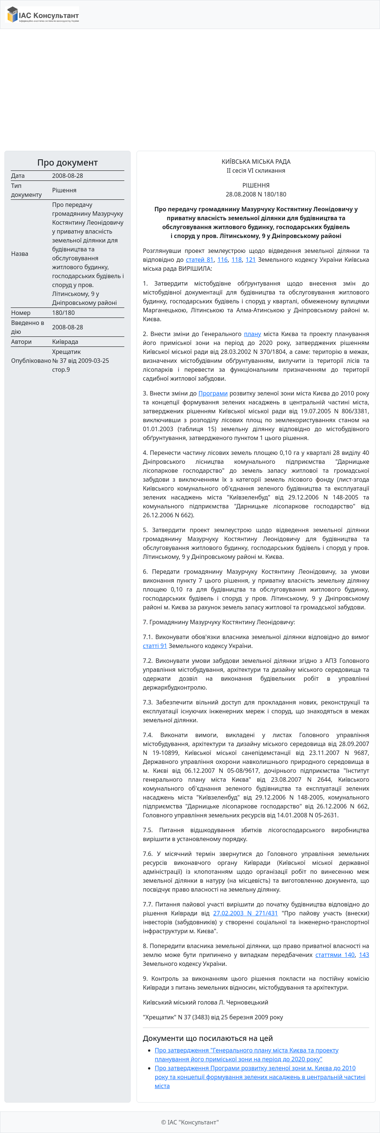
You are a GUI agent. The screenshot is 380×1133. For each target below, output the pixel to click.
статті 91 (155, 646)
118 (237, 259)
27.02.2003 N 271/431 (245, 913)
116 (222, 259)
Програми (213, 393)
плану (252, 334)
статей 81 (200, 259)
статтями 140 (335, 955)
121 (251, 259)
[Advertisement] (190, 90)
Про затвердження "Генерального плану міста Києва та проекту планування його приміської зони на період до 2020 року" (246, 1054)
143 (364, 955)
